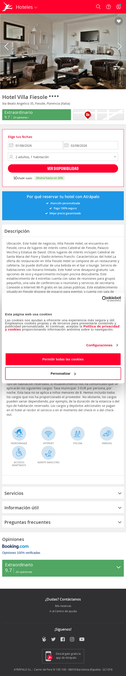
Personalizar (63, 373)
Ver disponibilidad (63, 168)
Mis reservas (63, 606)
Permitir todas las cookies (63, 359)
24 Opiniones (21, 117)
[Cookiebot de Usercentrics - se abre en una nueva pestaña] (102, 299)
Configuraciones (99, 345)
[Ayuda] (108, 6)
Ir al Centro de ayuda (63, 611)
